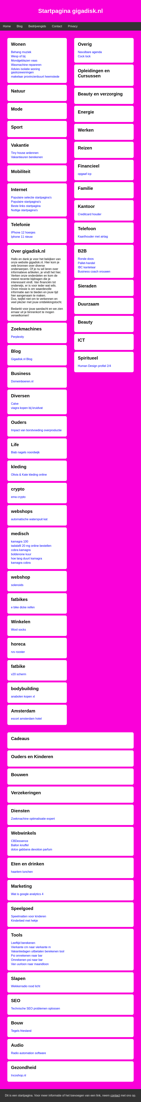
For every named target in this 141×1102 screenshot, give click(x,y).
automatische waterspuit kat (29, 519)
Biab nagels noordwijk (25, 452)
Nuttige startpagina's (24, 210)
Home (7, 26)
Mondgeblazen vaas (24, 60)
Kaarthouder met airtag (93, 236)
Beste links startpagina (26, 206)
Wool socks (18, 629)
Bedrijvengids (37, 26)
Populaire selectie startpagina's (31, 197)
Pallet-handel (86, 263)
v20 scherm (18, 674)
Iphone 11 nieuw (21, 236)
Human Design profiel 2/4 (94, 365)
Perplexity (17, 336)
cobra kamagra (21, 550)
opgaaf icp (84, 173)
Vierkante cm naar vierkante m (31, 947)
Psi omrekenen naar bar (26, 955)
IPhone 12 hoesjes (23, 232)
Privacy (72, 26)
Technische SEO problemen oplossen (35, 1008)
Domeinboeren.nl (22, 381)
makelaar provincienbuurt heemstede (35, 76)
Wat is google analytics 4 (27, 894)
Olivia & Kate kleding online (29, 474)
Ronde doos (86, 258)
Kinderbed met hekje (24, 920)
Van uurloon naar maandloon (30, 964)
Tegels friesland (21, 1030)
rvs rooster (18, 651)
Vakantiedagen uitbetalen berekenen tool (37, 951)
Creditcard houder (89, 214)
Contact (57, 26)
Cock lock (84, 56)
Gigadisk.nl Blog (21, 359)
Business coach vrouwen (94, 271)
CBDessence (19, 841)
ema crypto (18, 496)
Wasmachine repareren (26, 64)
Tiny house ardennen (25, 152)
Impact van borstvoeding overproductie (36, 430)
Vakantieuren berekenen (27, 157)
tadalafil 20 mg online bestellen (31, 545)
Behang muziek (21, 52)
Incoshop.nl (18, 1075)
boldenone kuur (21, 554)
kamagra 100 (19, 541)
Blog (20, 26)
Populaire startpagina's (26, 201)
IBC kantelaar (87, 267)
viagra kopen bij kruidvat (27, 407)
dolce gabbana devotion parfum (31, 849)
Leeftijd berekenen (23, 942)
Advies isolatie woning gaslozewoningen (25, 70)
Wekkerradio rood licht (25, 986)
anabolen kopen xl (23, 696)
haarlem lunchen (22, 871)
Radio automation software (28, 1053)
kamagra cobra (21, 562)
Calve (15, 403)
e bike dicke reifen (23, 607)
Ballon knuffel (20, 845)
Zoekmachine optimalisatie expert (33, 818)
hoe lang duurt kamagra (26, 558)
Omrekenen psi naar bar (27, 959)
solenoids (17, 585)
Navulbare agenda (90, 52)
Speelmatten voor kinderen (28, 916)
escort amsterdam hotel (26, 718)
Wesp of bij (18, 56)
